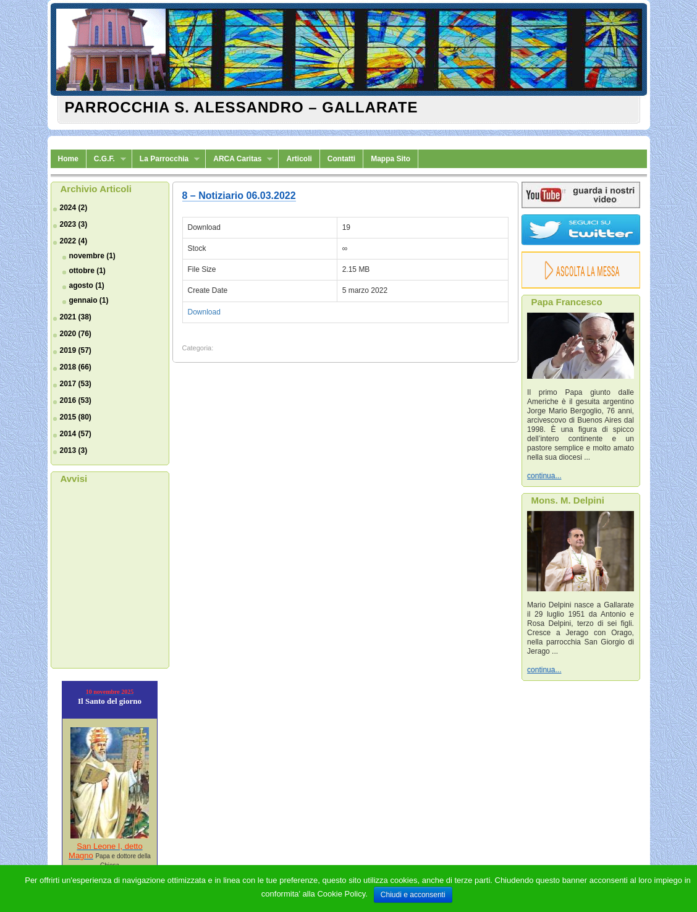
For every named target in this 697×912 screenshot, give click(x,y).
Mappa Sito (390, 158)
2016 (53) (75, 400)
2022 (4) (74, 241)
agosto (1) (86, 285)
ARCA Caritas (239, 159)
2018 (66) (75, 367)
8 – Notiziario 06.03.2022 (239, 195)
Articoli (298, 158)
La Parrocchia (166, 159)
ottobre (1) (87, 270)
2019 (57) (75, 350)
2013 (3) (74, 450)
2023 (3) (74, 224)
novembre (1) (92, 255)
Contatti (341, 158)
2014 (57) (75, 433)
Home (68, 158)
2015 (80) (75, 417)
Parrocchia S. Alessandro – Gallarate (241, 107)
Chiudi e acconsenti (413, 894)
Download (204, 312)
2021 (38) (75, 317)
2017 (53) (75, 383)
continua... (544, 475)
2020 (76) (75, 333)
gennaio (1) (89, 300)
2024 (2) (74, 207)
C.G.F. (106, 159)
